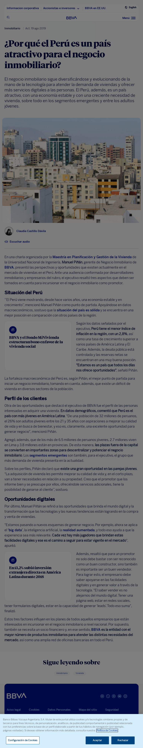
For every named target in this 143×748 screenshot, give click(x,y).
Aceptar (97, 740)
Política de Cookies (107, 730)
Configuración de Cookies (22, 740)
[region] (71, 731)
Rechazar (122, 740)
